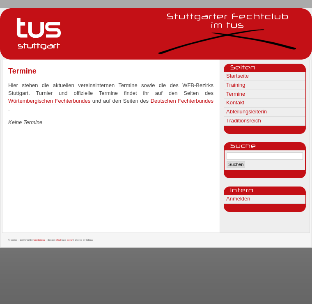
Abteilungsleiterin (246, 111)
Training (235, 85)
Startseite (237, 76)
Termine (235, 94)
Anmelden (238, 199)
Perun (70, 240)
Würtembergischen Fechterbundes (50, 101)
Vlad (58, 240)
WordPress (39, 240)
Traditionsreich (243, 120)
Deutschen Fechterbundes (182, 101)
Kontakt (235, 102)
